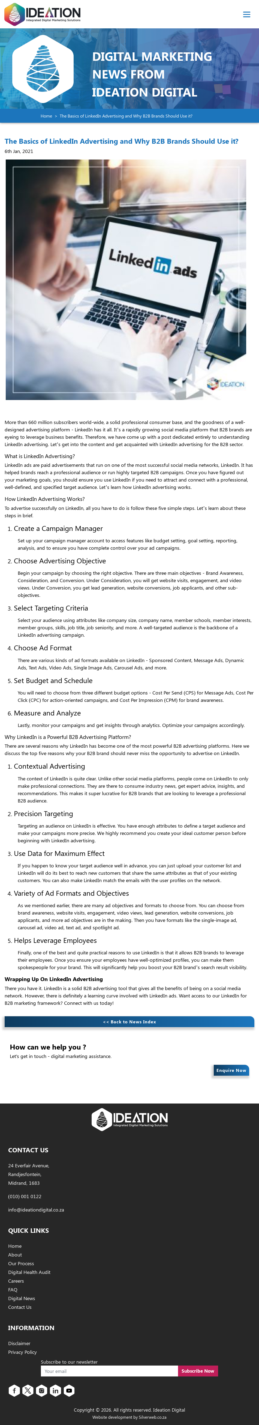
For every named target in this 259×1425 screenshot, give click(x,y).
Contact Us (20, 1307)
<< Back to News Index (129, 1021)
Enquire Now (231, 1070)
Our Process (21, 1263)
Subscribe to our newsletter (69, 1362)
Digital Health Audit (29, 1272)
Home (46, 116)
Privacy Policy (22, 1352)
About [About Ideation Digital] (15, 1254)
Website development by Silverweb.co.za (129, 1417)
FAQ (12, 1289)
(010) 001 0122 (24, 1196)
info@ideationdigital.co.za (36, 1209)
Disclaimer (19, 1343)
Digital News (21, 1298)
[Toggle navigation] (247, 14)
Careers (16, 1280)
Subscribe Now (198, 1371)
